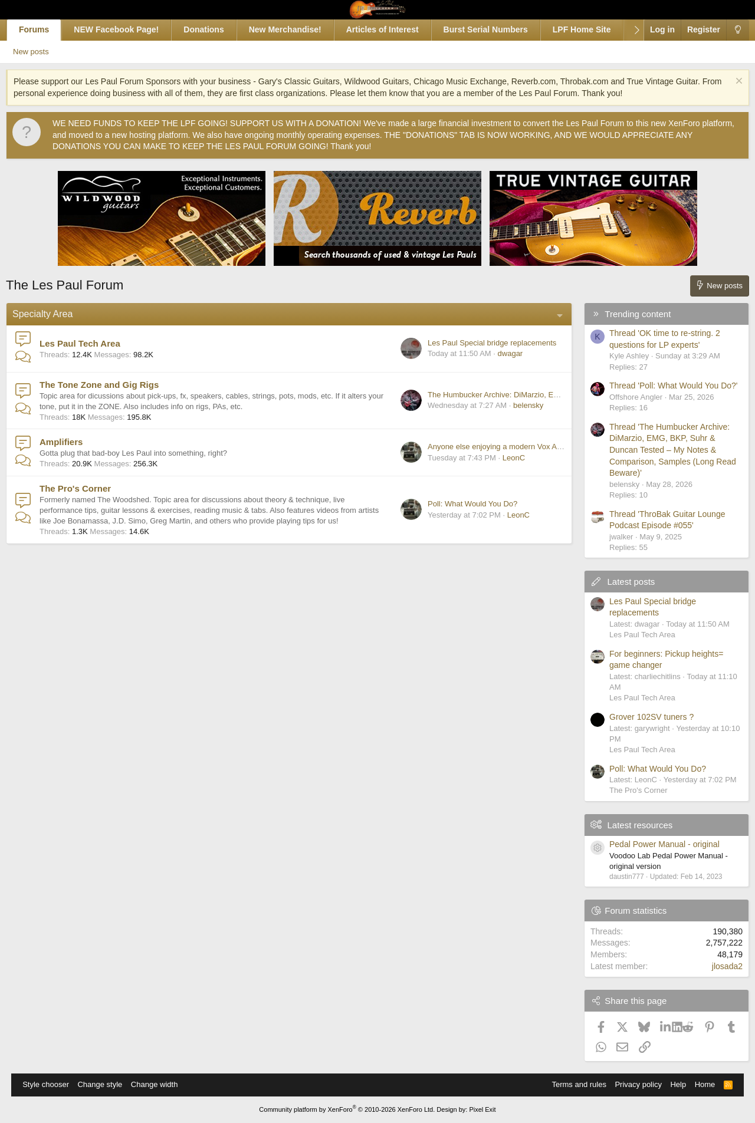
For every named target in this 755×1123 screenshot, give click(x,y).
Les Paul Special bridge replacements (480, 342)
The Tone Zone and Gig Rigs (110, 385)
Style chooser (51, 1084)
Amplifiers (72, 442)
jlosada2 (716, 966)
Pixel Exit (482, 1109)
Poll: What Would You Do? (461, 503)
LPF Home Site (593, 29)
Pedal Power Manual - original (653, 844)
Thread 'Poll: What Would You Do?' (662, 385)
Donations (215, 29)
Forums (45, 29)
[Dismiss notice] (726, 82)
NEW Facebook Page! (128, 29)
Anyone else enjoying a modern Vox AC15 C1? (496, 446)
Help (672, 1084)
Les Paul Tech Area (91, 343)
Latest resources (628, 825)
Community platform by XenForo (347, 1109)
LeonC (502, 457)
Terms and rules (573, 1084)
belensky (517, 405)
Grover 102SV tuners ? (640, 717)
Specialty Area (54, 314)
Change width (160, 1084)
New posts (48, 51)
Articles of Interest (393, 29)
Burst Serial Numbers (497, 29)
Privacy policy (632, 1084)
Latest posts (620, 582)
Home (699, 1084)
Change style (105, 1084)
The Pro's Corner (86, 488)
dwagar (498, 353)
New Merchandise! (296, 29)
